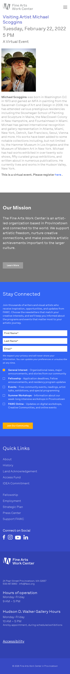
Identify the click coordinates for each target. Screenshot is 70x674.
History (8, 465)
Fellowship (10, 495)
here (58, 175)
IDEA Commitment (16, 483)
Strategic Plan (13, 507)
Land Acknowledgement (20, 471)
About (7, 459)
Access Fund (12, 477)
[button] (13, 265)
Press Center (12, 513)
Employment (12, 501)
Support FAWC (13, 519)
